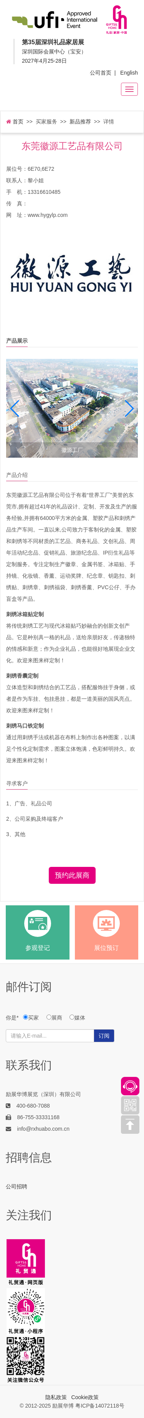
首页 (14, 121)
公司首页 (100, 73)
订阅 (104, 1036)
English (129, 73)
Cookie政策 (85, 1397)
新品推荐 (80, 121)
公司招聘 (16, 1186)
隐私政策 (56, 1397)
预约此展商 (72, 875)
